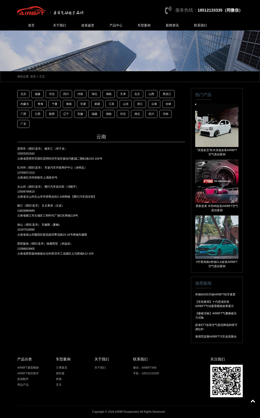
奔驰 (59, 379)
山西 (151, 94)
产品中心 (115, 25)
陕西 (52, 113)
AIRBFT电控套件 (28, 373)
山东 (126, 104)
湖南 (109, 94)
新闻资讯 (172, 25)
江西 (37, 113)
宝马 (59, 384)
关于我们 (59, 25)
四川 (66, 94)
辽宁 (66, 113)
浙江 (140, 104)
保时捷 (60, 373)
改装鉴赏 (87, 25)
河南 (80, 94)
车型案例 (144, 25)
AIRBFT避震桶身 (28, 367)
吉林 (168, 104)
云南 (154, 104)
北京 (23, 94)
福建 (37, 94)
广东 (23, 123)
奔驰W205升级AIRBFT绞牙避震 (215, 294)
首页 (31, 25)
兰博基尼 (61, 367)
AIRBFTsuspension (127, 411)
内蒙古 (25, 104)
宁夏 (54, 104)
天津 (123, 94)
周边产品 (23, 384)
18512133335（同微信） (220, 10)
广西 (23, 113)
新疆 (97, 104)
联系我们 (200, 25)
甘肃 (83, 104)
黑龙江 (167, 94)
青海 (40, 104)
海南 (69, 104)
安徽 (80, 113)
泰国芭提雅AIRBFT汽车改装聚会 (216, 336)
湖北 (94, 94)
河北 (52, 94)
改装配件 (23, 379)
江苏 (111, 104)
